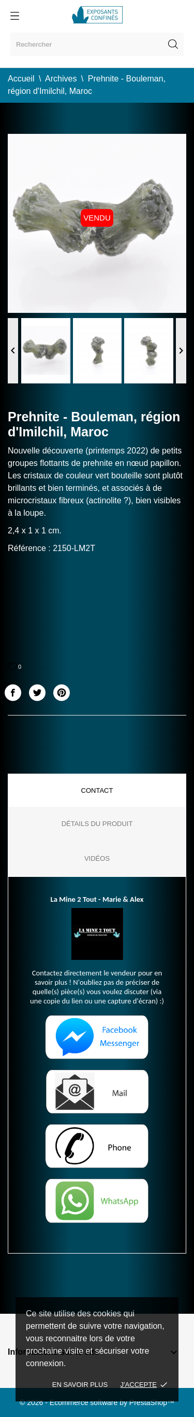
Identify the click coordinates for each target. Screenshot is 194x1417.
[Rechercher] (97, 44)
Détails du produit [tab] (97, 824)
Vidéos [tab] (97, 858)
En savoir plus (80, 1384)
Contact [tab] (97, 790)
